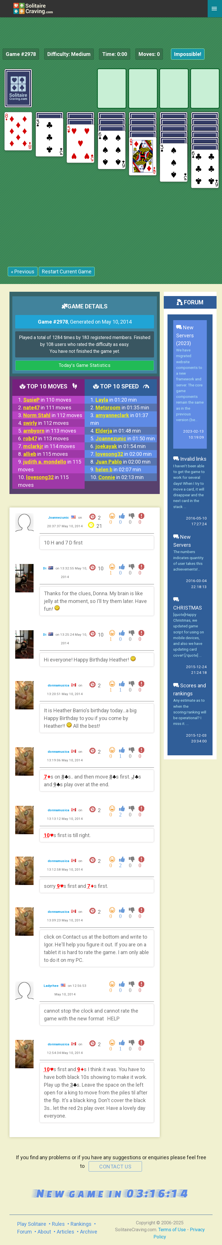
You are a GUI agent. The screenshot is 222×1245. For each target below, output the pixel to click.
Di (45, 568)
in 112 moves (52, 415)
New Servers (182, 541)
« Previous (22, 272)
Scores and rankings (189, 689)
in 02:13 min (121, 477)
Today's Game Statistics (85, 365)
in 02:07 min (118, 469)
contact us (115, 1167)
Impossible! (187, 54)
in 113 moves (49, 431)
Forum (24, 1232)
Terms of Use (172, 1229)
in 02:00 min (124, 454)
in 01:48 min (118, 431)
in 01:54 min (121, 446)
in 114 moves (49, 446)
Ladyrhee (51, 986)
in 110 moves (47, 400)
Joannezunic (59, 517)
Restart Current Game (66, 272)
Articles (65, 1232)
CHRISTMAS (187, 604)
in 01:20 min (116, 400)
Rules (58, 1224)
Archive (88, 1232)
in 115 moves (45, 454)
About (44, 1232)
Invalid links (190, 459)
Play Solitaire (31, 1224)
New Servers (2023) (185, 335)
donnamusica (59, 685)
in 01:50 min (125, 438)
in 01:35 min (122, 407)
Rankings (81, 1224)
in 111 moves (47, 407)
